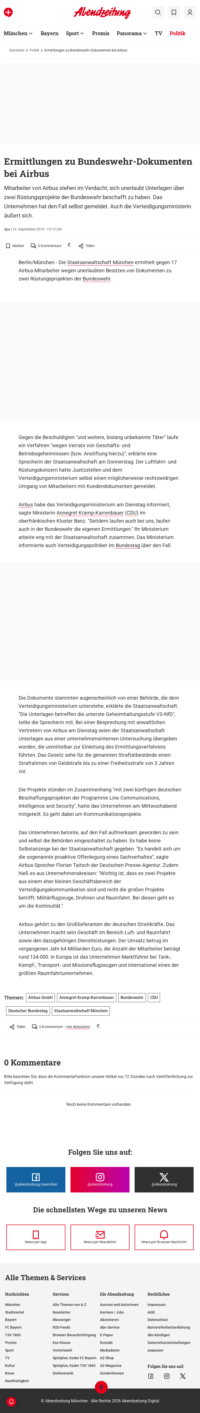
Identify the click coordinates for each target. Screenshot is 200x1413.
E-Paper (106, 1335)
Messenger (62, 1320)
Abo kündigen (159, 1335)
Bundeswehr (96, 279)
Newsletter (61, 1312)
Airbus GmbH (40, 997)
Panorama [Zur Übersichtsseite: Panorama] (129, 33)
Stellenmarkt (63, 1373)
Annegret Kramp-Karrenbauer (90, 513)
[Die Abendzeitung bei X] (164, 1179)
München (12, 1305)
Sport (9, 1350)
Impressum (157, 1305)
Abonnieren (109, 1320)
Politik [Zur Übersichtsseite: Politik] (177, 33)
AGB (151, 1312)
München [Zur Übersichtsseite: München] (15, 33)
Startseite (16, 50)
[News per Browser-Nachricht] (164, 1237)
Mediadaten (110, 1350)
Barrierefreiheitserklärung (169, 1327)
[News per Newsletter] (100, 1237)
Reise (9, 1373)
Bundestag (128, 545)
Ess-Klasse (61, 1343)
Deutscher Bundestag (28, 1010)
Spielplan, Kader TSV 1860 (74, 1366)
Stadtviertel (14, 1312)
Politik (34, 50)
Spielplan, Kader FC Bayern (74, 1358)
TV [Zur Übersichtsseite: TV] (158, 33)
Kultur (10, 1366)
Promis (11, 1343)
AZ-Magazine (111, 1366)
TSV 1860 (13, 1335)
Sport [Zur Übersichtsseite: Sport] (72, 33)
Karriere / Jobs (112, 1312)
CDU (132, 513)
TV (7, 1358)
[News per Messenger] (35, 1237)
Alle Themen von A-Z (69, 1305)
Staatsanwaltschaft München (100, 262)
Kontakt (106, 1343)
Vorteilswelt (62, 1350)
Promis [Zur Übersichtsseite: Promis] (100, 33)
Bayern (11, 1320)
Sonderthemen (112, 1373)
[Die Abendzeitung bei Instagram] (100, 1179)
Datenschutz (158, 1320)
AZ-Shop (107, 1358)
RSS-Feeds (61, 1327)
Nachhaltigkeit (17, 1381)
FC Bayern (13, 1327)
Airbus (26, 505)
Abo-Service (110, 1327)
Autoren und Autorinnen (119, 1305)
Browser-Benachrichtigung (74, 1335)
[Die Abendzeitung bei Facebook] (35, 1179)
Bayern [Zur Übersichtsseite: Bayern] (50, 33)
